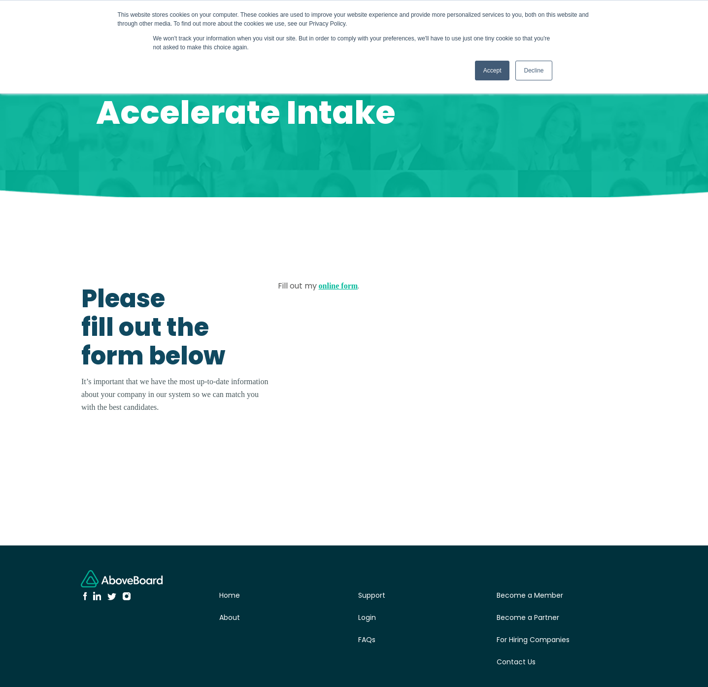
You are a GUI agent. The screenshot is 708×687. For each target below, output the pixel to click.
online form (338, 286)
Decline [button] (533, 70)
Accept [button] (492, 70)
